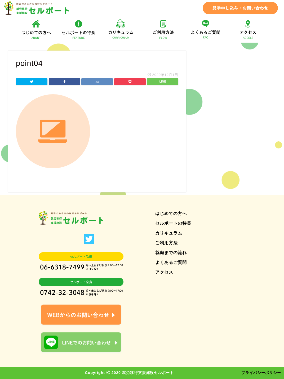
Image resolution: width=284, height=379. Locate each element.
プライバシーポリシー (261, 373)
